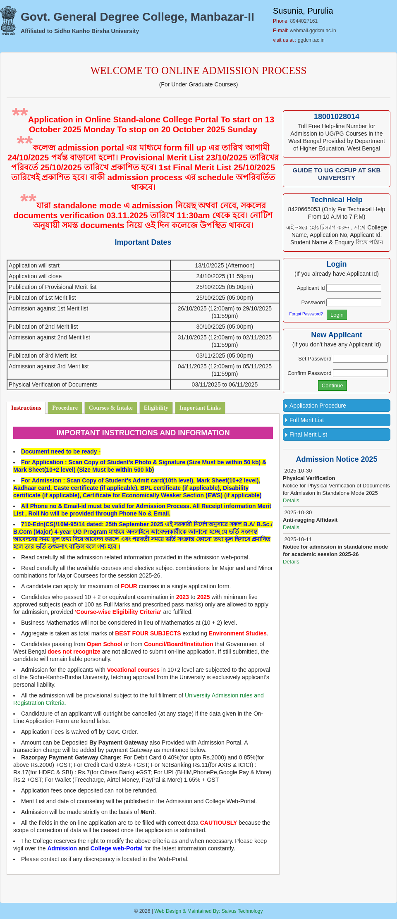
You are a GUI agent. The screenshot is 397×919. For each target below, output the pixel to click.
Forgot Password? (306, 314)
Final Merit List (308, 434)
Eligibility (156, 408)
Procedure (65, 408)
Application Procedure (317, 405)
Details (291, 500)
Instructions (26, 408)
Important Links (200, 408)
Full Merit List (306, 420)
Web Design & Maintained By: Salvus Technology (208, 911)
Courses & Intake (111, 408)
